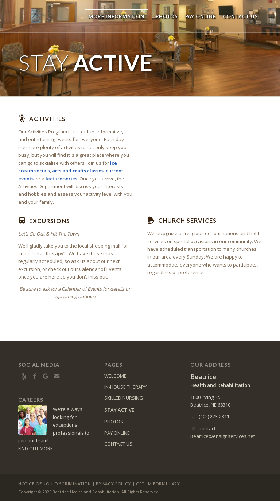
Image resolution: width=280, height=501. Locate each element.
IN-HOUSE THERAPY (125, 387)
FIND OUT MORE (35, 448)
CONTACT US (118, 443)
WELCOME (115, 376)
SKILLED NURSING (123, 398)
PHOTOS (113, 421)
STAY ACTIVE (119, 410)
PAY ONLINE (117, 433)
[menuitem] (116, 16)
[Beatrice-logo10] (59, 16)
